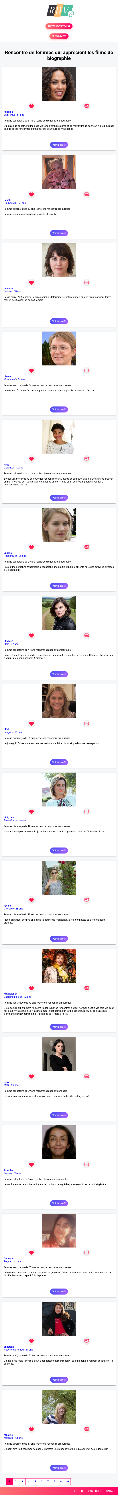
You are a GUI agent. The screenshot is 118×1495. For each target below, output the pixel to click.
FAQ (75, 1491)
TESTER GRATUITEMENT (59, 26)
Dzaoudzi (9, 467)
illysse (7, 376)
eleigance (9, 817)
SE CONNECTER (59, 36)
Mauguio (8, 1437)
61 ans (17, 1261)
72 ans (27, 996)
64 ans (21, 379)
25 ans (22, 555)
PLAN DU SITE (94, 1491)
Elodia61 (8, 641)
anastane (9, 1346)
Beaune (8, 291)
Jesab (7, 200)
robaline (8, 1434)
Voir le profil (59, 144)
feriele (7, 905)
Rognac (8, 1261)
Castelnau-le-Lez (13, 996)
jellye (7, 1082)
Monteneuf (10, 379)
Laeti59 (8, 552)
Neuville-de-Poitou (14, 1349)
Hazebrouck (10, 555)
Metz (6, 1085)
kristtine (8, 111)
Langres (8, 732)
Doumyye (9, 1258)
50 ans (22, 203)
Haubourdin (10, 203)
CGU (82, 1491)
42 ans (19, 467)
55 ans (18, 732)
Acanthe (8, 1170)
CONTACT (110, 1491)
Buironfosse (10, 820)
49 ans (22, 820)
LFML (7, 729)
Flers (6, 644)
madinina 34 (10, 993)
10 (67, 1481)
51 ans (20, 114)
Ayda (6, 464)
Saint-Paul (9, 114)
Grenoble (9, 908)
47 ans (14, 644)
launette (8, 288)
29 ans (15, 1085)
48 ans (19, 908)
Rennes (8, 1173)
